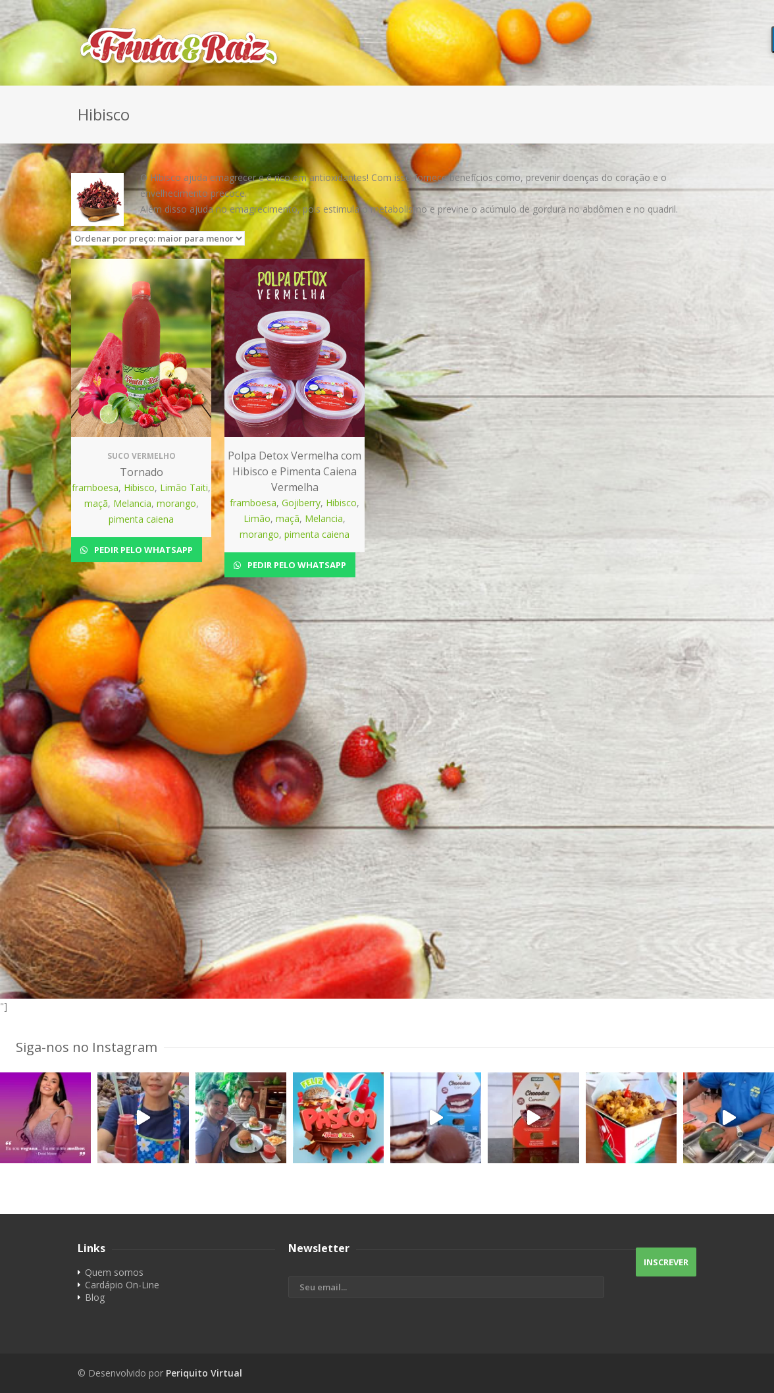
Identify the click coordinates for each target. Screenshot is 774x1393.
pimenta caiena (141, 519)
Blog (95, 1297)
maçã (96, 503)
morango (176, 503)
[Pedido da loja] (158, 238)
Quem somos (114, 1272)
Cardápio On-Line (122, 1284)
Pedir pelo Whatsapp (142, 550)
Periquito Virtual (204, 1373)
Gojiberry (301, 502)
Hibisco (139, 487)
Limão (257, 518)
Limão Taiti (184, 487)
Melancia (132, 503)
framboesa (95, 487)
